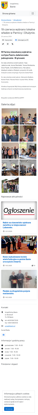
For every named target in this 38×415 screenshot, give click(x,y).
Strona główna (8, 13)
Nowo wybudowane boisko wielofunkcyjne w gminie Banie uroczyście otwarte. (17, 259)
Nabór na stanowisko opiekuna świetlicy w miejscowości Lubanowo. (17, 225)
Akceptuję (9, 409)
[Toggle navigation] (33, 13)
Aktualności (17, 20)
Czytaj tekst (7, 40)
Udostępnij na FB (21, 40)
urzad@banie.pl (10, 326)
